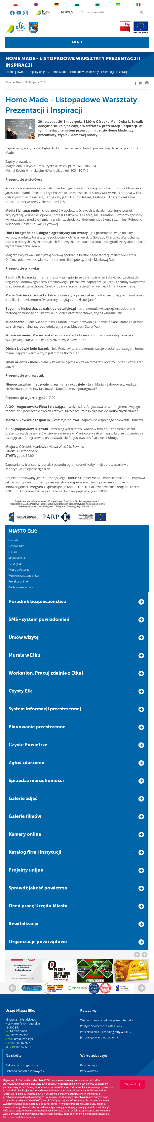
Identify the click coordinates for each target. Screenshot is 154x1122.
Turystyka (14, 564)
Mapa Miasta (16, 558)
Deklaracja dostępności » (22, 1065)
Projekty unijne (37, 72)
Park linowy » (88, 1065)
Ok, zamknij (132, 1084)
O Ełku (12, 552)
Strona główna (15, 72)
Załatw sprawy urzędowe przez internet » (106, 1020)
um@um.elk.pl (23, 1039)
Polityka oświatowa (20, 587)
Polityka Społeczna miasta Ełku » (101, 1026)
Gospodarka (16, 546)
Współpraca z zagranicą (23, 575)
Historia (13, 540)
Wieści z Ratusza (18, 569)
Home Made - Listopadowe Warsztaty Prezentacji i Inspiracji (89, 72)
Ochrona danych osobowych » (25, 1071)
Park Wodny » (89, 1071)
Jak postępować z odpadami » (99, 1037)
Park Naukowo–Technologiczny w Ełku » (106, 1032)
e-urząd (66, 12)
